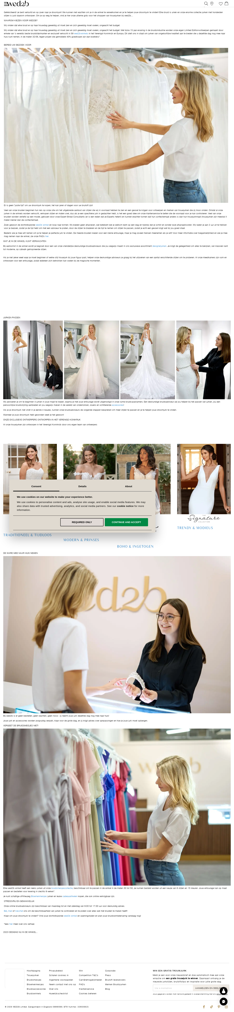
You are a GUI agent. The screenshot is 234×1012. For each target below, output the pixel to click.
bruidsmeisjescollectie (62, 895)
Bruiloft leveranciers (115, 979)
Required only (116, 522)
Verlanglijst (220, 5)
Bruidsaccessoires (36, 988)
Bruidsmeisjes (34, 979)
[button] (224, 1001)
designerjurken (159, 253)
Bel (5, 918)
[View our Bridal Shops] (212, 5)
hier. (47, 243)
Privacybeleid (56, 970)
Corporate (110, 970)
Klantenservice (86, 988)
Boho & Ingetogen (135, 554)
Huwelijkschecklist (58, 993)
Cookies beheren (88, 993)
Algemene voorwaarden (61, 979)
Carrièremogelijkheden (90, 979)
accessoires (118, 412)
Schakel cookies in (59, 975)
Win (81, 970)
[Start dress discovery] (224, 991)
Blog (107, 988)
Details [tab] (117, 486)
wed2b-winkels (81, 40)
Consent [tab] (71, 486)
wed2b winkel (42, 232)
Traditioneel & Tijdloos (27, 543)
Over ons (53, 988)
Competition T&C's (88, 975)
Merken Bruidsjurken (115, 984)
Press (108, 975)
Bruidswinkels (34, 993)
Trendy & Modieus (195, 536)
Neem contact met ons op (62, 984)
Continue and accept (161, 522)
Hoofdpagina (33, 970)
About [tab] (163, 486)
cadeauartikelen (69, 903)
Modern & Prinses (81, 547)
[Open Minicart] (227, 5)
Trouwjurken (33, 975)
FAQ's (82, 984)
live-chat (19, 918)
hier (11, 931)
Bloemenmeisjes (39, 903)
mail (10, 918)
